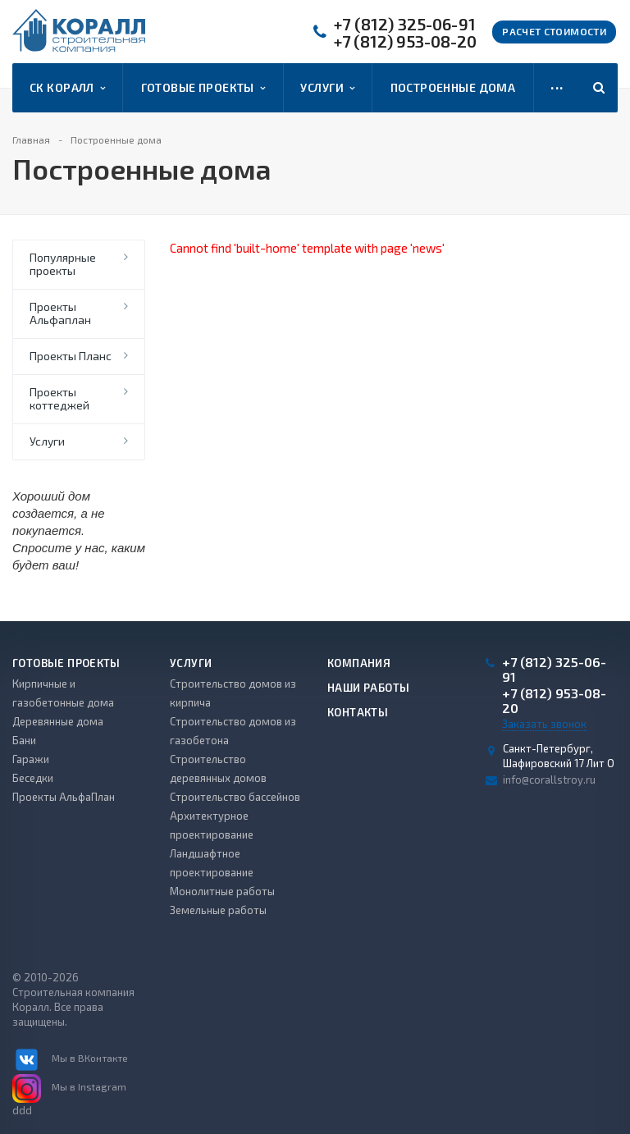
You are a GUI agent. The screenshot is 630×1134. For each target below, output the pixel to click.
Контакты (357, 712)
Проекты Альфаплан (60, 313)
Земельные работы (218, 910)
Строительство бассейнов (235, 796)
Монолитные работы (222, 891)
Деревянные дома (57, 721)
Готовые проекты (203, 87)
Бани (24, 740)
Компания (358, 663)
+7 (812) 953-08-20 (405, 41)
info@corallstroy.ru (549, 779)
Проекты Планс (71, 356)
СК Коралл (67, 87)
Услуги (327, 87)
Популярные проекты (63, 263)
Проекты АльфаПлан (63, 796)
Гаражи (30, 759)
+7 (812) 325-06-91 (405, 24)
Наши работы (368, 687)
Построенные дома (453, 87)
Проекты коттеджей (59, 398)
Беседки (32, 777)
